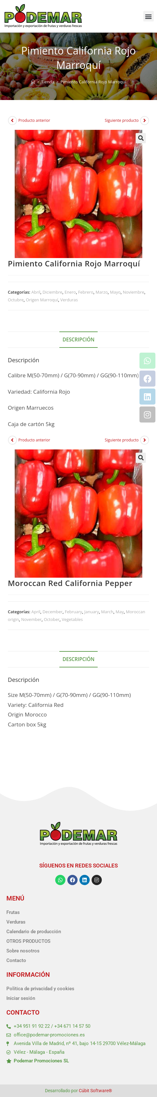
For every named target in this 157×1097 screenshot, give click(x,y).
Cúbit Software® (95, 1090)
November (31, 619)
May (119, 612)
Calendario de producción (33, 931)
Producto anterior (34, 120)
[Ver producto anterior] (12, 120)
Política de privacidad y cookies (40, 989)
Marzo (101, 292)
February (73, 612)
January (91, 612)
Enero (70, 292)
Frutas (13, 912)
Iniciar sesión (20, 998)
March (107, 612)
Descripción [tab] (78, 339)
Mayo (115, 292)
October (51, 619)
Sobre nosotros (23, 951)
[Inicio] (33, 82)
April (35, 612)
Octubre (16, 300)
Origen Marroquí (42, 300)
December (52, 612)
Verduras (69, 300)
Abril (35, 292)
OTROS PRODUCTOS (28, 941)
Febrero (85, 292)
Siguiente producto (121, 120)
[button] (148, 16)
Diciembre (52, 292)
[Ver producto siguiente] (144, 120)
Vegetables (72, 619)
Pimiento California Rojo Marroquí (93, 82)
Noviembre (133, 292)
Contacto (16, 960)
